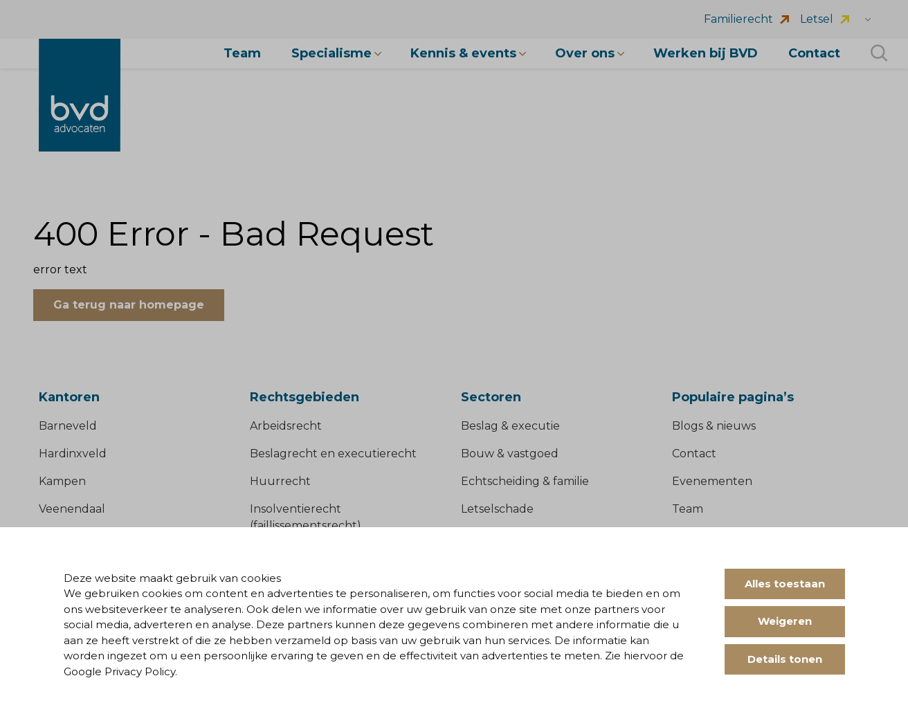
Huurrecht (280, 481)
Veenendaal (72, 508)
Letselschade (497, 508)
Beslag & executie (510, 425)
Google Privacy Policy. (120, 671)
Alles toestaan (785, 583)
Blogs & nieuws (714, 425)
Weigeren (785, 621)
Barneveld (68, 425)
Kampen (62, 481)
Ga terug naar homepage (128, 304)
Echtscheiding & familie (525, 481)
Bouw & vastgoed (510, 453)
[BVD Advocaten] (79, 95)
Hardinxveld (73, 453)
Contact (694, 453)
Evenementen (712, 481)
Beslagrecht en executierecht (333, 453)
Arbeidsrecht (286, 425)
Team (687, 508)
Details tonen (784, 659)
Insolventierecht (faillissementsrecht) (305, 517)
